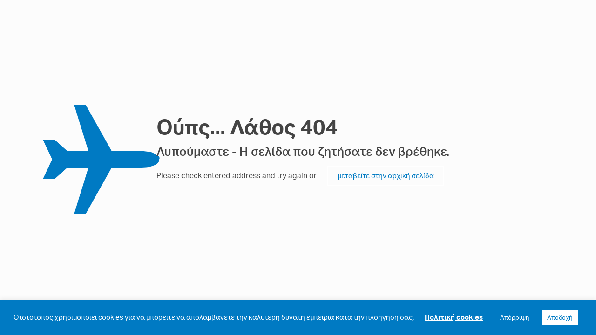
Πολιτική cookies (454, 317)
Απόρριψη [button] (514, 317)
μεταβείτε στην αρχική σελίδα (386, 175)
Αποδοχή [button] (559, 317)
